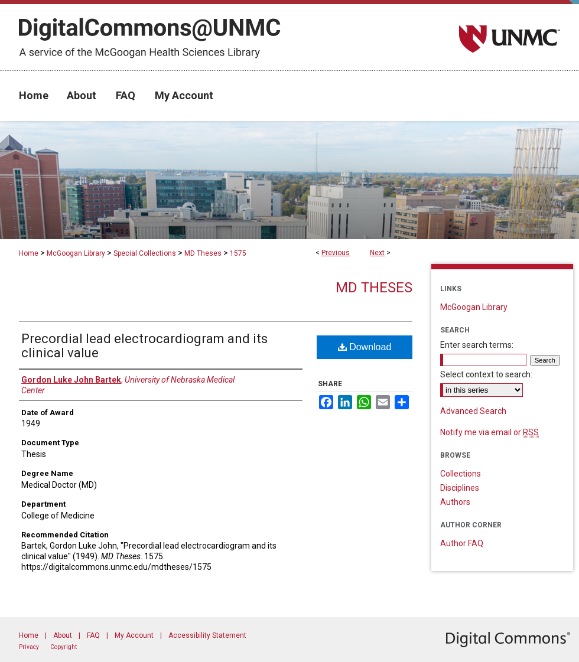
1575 (238, 253)
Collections (460, 473)
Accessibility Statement (207, 635)
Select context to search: (486, 374)
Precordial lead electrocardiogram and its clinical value (144, 345)
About (62, 635)
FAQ (93, 635)
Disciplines (459, 488)
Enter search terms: (476, 345)
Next (377, 253)
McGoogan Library (76, 253)
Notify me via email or (489, 432)
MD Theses (203, 253)
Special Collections (144, 253)
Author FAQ (461, 543)
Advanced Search (473, 411)
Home (28, 253)
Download (365, 347)
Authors (455, 502)
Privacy (29, 647)
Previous (335, 253)
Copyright (63, 647)
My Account (134, 635)
